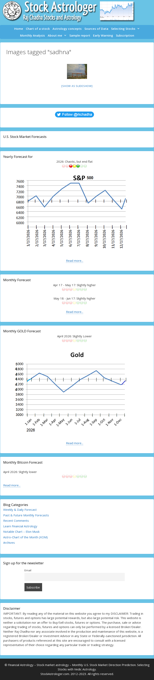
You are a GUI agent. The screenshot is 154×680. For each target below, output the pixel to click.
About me (58, 35)
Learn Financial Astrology (20, 526)
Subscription (125, 35)
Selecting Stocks (126, 28)
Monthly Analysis (32, 35)
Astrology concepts (67, 29)
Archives (9, 543)
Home (18, 29)
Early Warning (103, 35)
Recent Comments (16, 521)
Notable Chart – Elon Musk (21, 532)
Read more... (74, 261)
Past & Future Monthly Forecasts (26, 515)
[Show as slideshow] (76, 86)
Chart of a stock (38, 29)
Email (27, 570)
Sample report (79, 35)
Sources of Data (96, 29)
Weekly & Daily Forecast (20, 510)
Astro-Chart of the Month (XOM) (25, 537)
